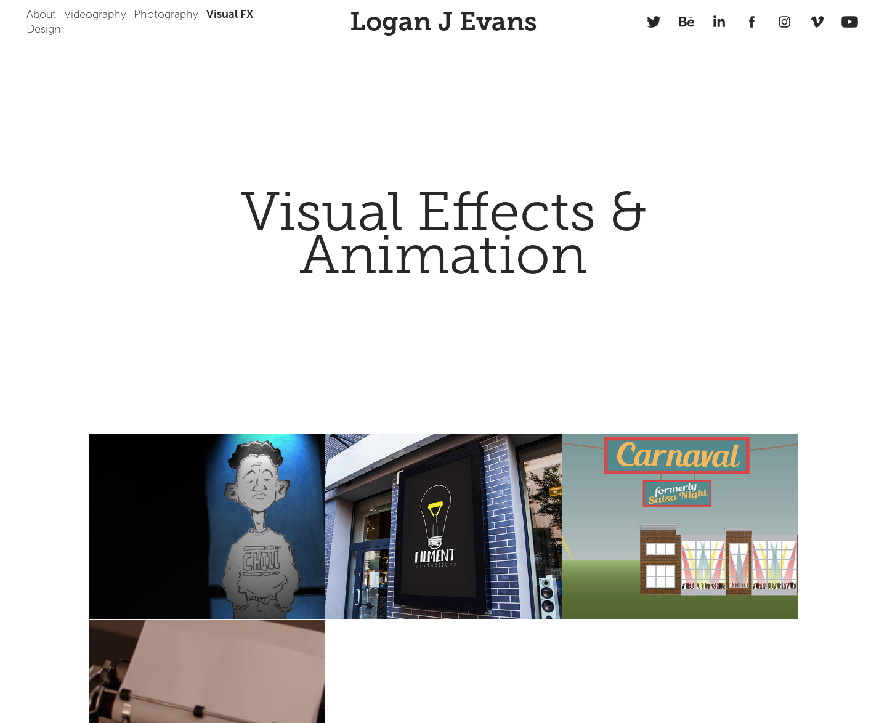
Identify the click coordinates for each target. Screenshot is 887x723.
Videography (95, 14)
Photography (166, 14)
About (41, 14)
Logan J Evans (443, 21)
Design (43, 29)
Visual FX (229, 14)
